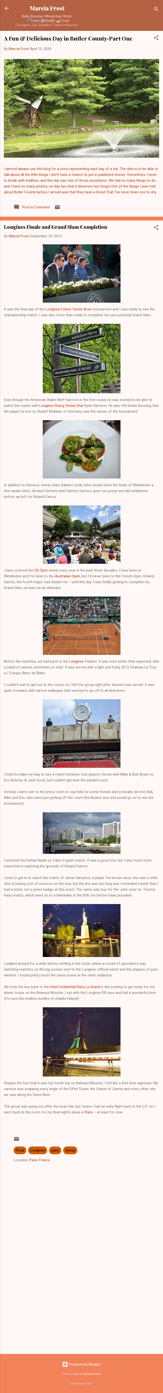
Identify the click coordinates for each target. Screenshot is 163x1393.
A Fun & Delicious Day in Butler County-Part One (68, 38)
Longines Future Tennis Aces (68, 309)
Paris (89, 1112)
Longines (77, 661)
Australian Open (67, 576)
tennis (70, 1150)
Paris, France (39, 1160)
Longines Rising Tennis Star (61, 405)
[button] (156, 38)
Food (20, 1150)
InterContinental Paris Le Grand (75, 987)
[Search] (156, 9)
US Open (41, 570)
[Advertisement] (81, 1312)
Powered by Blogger (81, 1364)
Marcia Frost (47, 8)
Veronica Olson (92, 1374)
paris (55, 1150)
